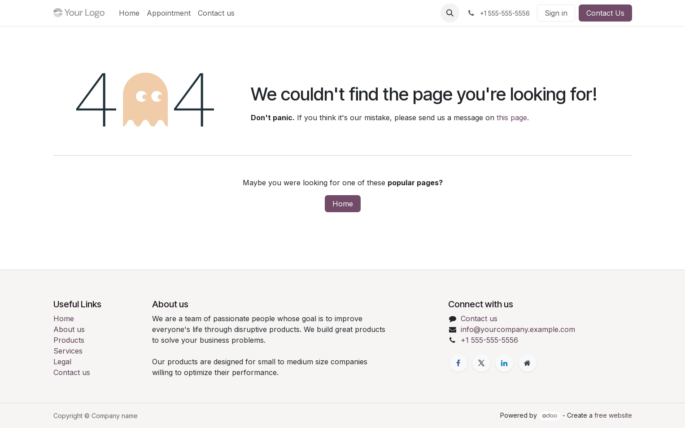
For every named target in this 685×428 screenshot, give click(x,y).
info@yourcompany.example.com (518, 329)
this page (512, 117)
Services (68, 350)
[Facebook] (458, 363)
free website (613, 415)
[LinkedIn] (504, 363)
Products (68, 340)
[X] (481, 363)
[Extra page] (528, 363)
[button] (450, 13)
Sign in (556, 13)
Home (342, 203)
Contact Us (605, 13)
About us (69, 329)
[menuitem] (129, 13)
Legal (62, 361)
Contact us (71, 372)
